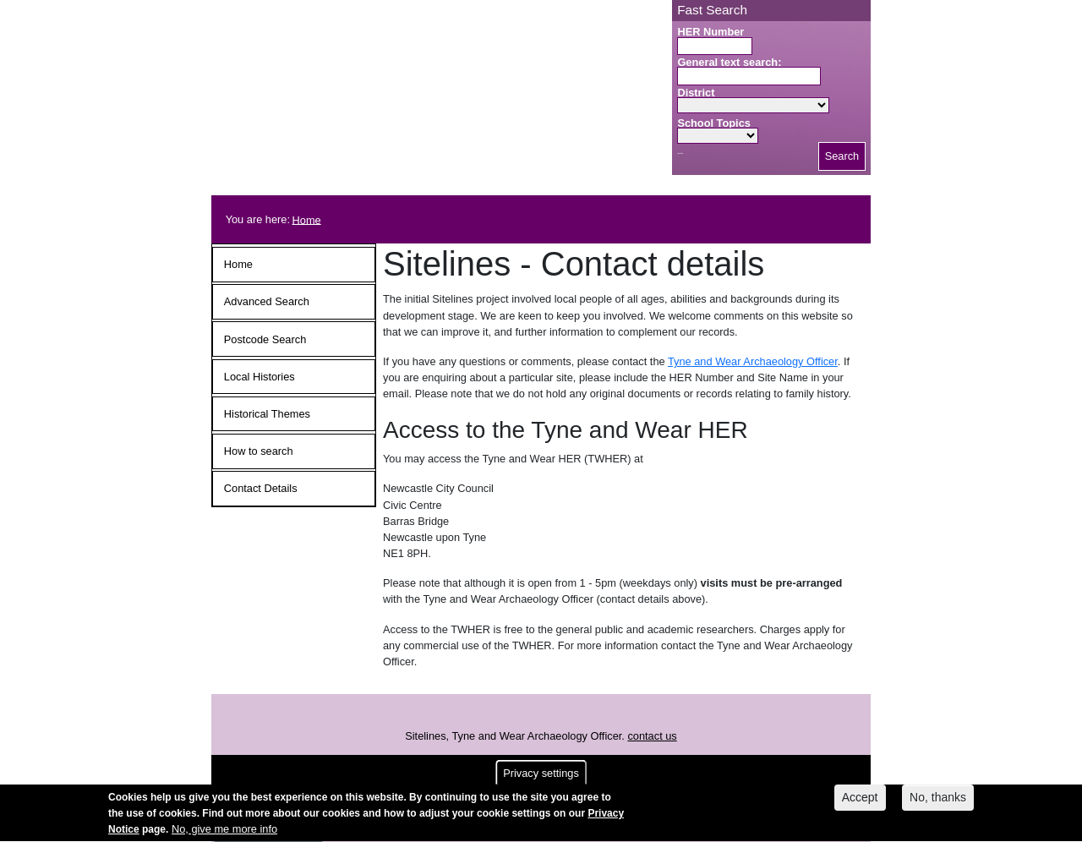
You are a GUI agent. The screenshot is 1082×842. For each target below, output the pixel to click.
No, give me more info (224, 832)
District (695, 92)
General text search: (729, 62)
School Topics (714, 123)
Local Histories (259, 376)
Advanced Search (266, 301)
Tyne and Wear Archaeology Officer (753, 361)
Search (842, 156)
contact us (651, 736)
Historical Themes (267, 413)
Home (306, 219)
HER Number (710, 31)
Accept (860, 800)
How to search (258, 451)
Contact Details (261, 488)
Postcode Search (265, 339)
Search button (680, 153)
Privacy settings (541, 776)
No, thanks (938, 800)
